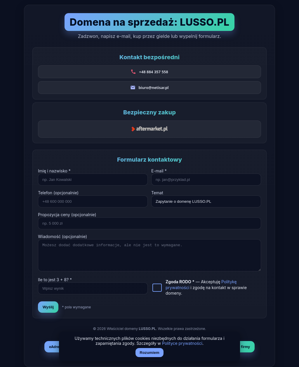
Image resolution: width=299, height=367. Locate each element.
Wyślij (48, 307)
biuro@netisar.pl (153, 87)
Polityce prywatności (182, 343)
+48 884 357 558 (153, 72)
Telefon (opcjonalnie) (58, 192)
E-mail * (159, 170)
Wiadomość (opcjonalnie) (62, 236)
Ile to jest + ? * (55, 279)
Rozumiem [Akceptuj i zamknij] (149, 352)
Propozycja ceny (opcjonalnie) (67, 214)
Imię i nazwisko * (54, 170)
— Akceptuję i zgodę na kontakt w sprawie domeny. (206, 287)
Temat (157, 192)
